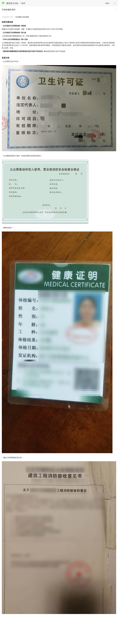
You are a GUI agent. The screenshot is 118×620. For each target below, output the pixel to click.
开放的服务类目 (9, 10)
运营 (107, 3)
